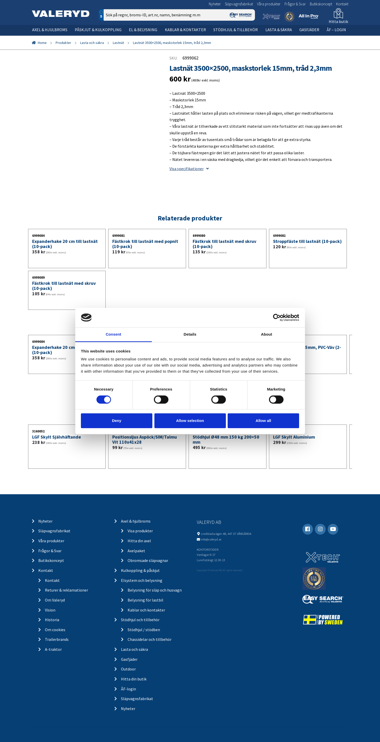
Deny (116, 420)
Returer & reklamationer (66, 590)
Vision (50, 610)
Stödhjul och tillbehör (140, 619)
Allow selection (190, 420)
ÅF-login (128, 688)
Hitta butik (338, 21)
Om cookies (55, 629)
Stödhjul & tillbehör (235, 29)
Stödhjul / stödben (144, 629)
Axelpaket (136, 550)
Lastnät (118, 42)
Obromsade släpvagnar (148, 560)
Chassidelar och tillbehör (149, 639)
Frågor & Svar (295, 4)
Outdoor (128, 669)
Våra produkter (268, 4)
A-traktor (53, 649)
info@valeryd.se (211, 539)
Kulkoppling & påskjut (140, 570)
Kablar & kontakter (185, 29)
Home (42, 42)
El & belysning (143, 29)
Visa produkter (140, 530)
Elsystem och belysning (141, 580)
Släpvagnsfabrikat (239, 4)
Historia (52, 619)
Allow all (263, 420)
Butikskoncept (321, 4)
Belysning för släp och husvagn (155, 590)
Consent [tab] (113, 334)
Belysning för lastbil (145, 600)
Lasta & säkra (278, 29)
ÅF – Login (336, 29)
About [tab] (266, 334)
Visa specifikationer (189, 168)
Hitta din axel (139, 540)
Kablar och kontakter (146, 610)
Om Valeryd (55, 600)
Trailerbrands (57, 639)
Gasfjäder (309, 29)
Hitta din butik (133, 678)
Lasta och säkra (92, 42)
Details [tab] (190, 334)
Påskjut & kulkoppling (98, 29)
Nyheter (215, 4)
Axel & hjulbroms (49, 29)
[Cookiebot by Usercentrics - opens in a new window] (276, 317)
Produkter (63, 42)
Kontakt (342, 4)
